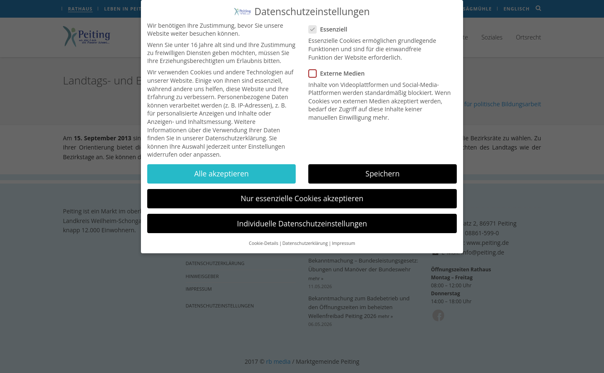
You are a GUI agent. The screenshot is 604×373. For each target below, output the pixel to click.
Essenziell (330, 27)
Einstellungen (266, 143)
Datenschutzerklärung (236, 135)
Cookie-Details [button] (263, 241)
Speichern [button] (382, 171)
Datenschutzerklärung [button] (305, 241)
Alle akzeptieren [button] (221, 171)
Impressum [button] (343, 241)
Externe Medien (339, 70)
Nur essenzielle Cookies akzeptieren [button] (302, 196)
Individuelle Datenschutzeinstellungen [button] (302, 220)
